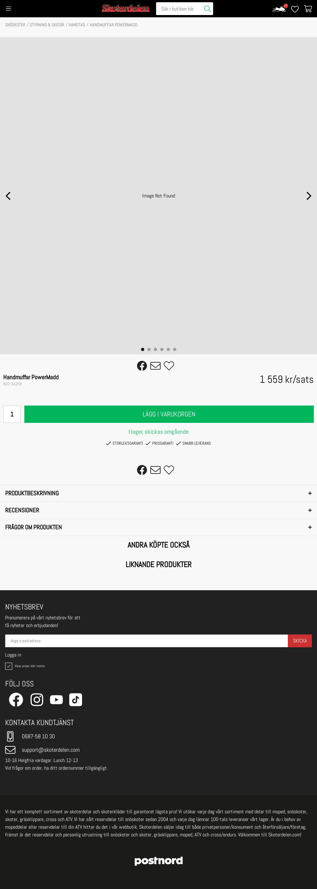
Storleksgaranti (124, 443)
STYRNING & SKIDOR (47, 25)
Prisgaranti (159, 443)
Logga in (13, 655)
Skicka (300, 640)
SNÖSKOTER (15, 25)
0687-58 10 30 (30, 736)
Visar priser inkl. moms (24, 666)
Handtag (77, 25)
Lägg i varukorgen (169, 414)
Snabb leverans (193, 443)
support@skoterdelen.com (42, 750)
